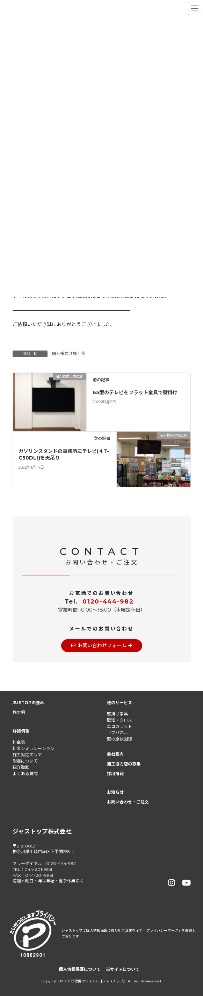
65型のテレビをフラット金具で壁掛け (135, 392)
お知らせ (115, 792)
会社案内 (115, 754)
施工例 (19, 712)
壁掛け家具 (117, 713)
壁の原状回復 (119, 739)
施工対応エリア (27, 754)
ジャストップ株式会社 (42, 831)
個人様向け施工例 (68, 353)
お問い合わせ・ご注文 (128, 801)
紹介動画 (21, 767)
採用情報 (115, 773)
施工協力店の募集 (123, 763)
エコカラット (119, 726)
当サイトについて (122, 969)
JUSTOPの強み (28, 702)
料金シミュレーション (34, 748)
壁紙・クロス (119, 720)
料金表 (19, 742)
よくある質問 (25, 773)
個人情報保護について (80, 969)
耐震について (25, 761)
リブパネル (117, 732)
